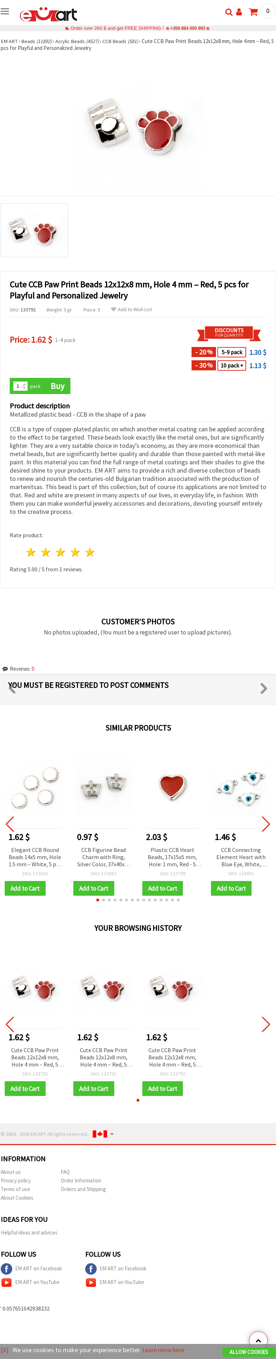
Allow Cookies (249, 1352)
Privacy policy (16, 1181)
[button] (97, 900)
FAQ (65, 1172)
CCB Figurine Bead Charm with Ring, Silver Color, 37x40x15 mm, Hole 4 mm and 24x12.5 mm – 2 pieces (103, 857)
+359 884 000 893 (188, 28)
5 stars (90, 552)
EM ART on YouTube (30, 1283)
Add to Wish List (131, 309)
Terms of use (15, 1189)
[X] (4, 1350)
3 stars (61, 552)
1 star (31, 552)
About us (11, 1172)
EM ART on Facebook (31, 1269)
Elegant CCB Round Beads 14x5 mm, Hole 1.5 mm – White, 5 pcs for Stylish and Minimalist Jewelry (35, 857)
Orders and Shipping (83, 1189)
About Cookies (17, 1198)
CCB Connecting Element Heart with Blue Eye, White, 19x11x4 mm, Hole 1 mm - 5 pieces (241, 857)
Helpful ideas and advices (29, 1233)
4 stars (75, 552)
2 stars (46, 552)
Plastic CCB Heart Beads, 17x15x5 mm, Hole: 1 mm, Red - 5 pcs (172, 857)
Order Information (81, 1181)
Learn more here (164, 1350)
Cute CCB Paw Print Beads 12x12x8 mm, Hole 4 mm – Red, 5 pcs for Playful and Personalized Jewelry (35, 1058)
